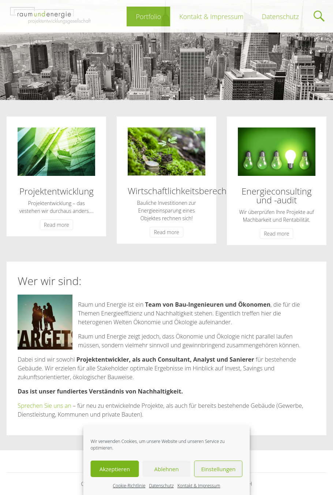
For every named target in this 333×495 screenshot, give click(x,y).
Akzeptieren (115, 469)
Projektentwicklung (56, 191)
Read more (56, 224)
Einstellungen (218, 469)
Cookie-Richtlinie (129, 486)
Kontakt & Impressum (198, 486)
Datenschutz (161, 486)
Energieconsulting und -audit (277, 195)
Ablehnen (166, 469)
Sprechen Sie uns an (44, 406)
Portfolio (148, 16)
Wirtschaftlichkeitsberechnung (187, 191)
